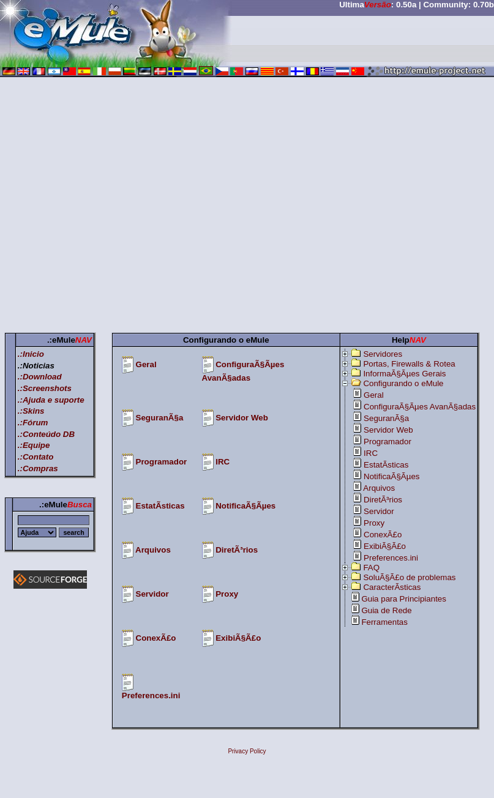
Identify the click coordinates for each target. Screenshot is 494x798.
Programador (161, 461)
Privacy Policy (247, 751)
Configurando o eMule (403, 383)
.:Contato (35, 456)
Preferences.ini (151, 695)
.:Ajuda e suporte (51, 400)
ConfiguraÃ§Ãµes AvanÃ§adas (420, 406)
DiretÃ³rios (236, 549)
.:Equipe (34, 445)
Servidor (152, 593)
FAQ (371, 567)
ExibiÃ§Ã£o (238, 638)
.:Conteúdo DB (46, 434)
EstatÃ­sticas (160, 505)
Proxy (226, 593)
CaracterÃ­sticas (392, 587)
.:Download (40, 376)
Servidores (382, 354)
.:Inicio (31, 354)
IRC (222, 461)
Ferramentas (384, 622)
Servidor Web (241, 417)
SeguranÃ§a (160, 417)
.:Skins (31, 411)
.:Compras (38, 468)
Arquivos (153, 549)
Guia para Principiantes (403, 598)
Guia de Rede (386, 610)
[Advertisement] (115, 207)
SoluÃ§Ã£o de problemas (409, 577)
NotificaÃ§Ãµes (245, 505)
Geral (146, 364)
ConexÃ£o (156, 638)
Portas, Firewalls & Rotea (409, 363)
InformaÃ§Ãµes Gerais (404, 373)
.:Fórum (33, 422)
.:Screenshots (45, 388)
